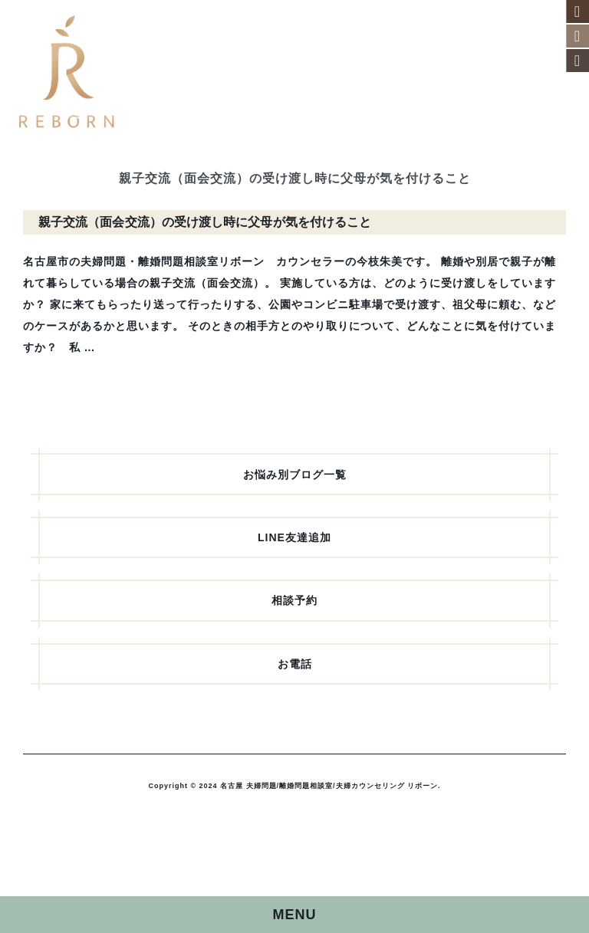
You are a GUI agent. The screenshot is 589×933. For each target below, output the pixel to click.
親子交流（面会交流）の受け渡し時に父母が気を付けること (204, 221)
